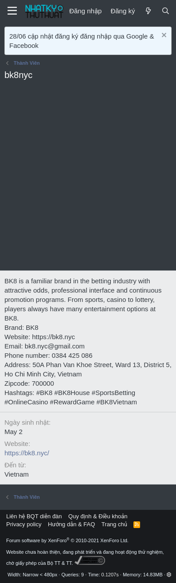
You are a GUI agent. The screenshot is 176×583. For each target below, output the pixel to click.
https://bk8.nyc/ (26, 453)
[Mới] (147, 11)
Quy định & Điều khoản (97, 516)
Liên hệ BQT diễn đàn (34, 516)
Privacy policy (23, 524)
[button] (169, 574)
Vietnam (16, 474)
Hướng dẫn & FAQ (71, 524)
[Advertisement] (88, 178)
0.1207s (110, 574)
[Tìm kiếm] (165, 11)
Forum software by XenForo (67, 540)
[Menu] (12, 11)
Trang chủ (114, 524)
